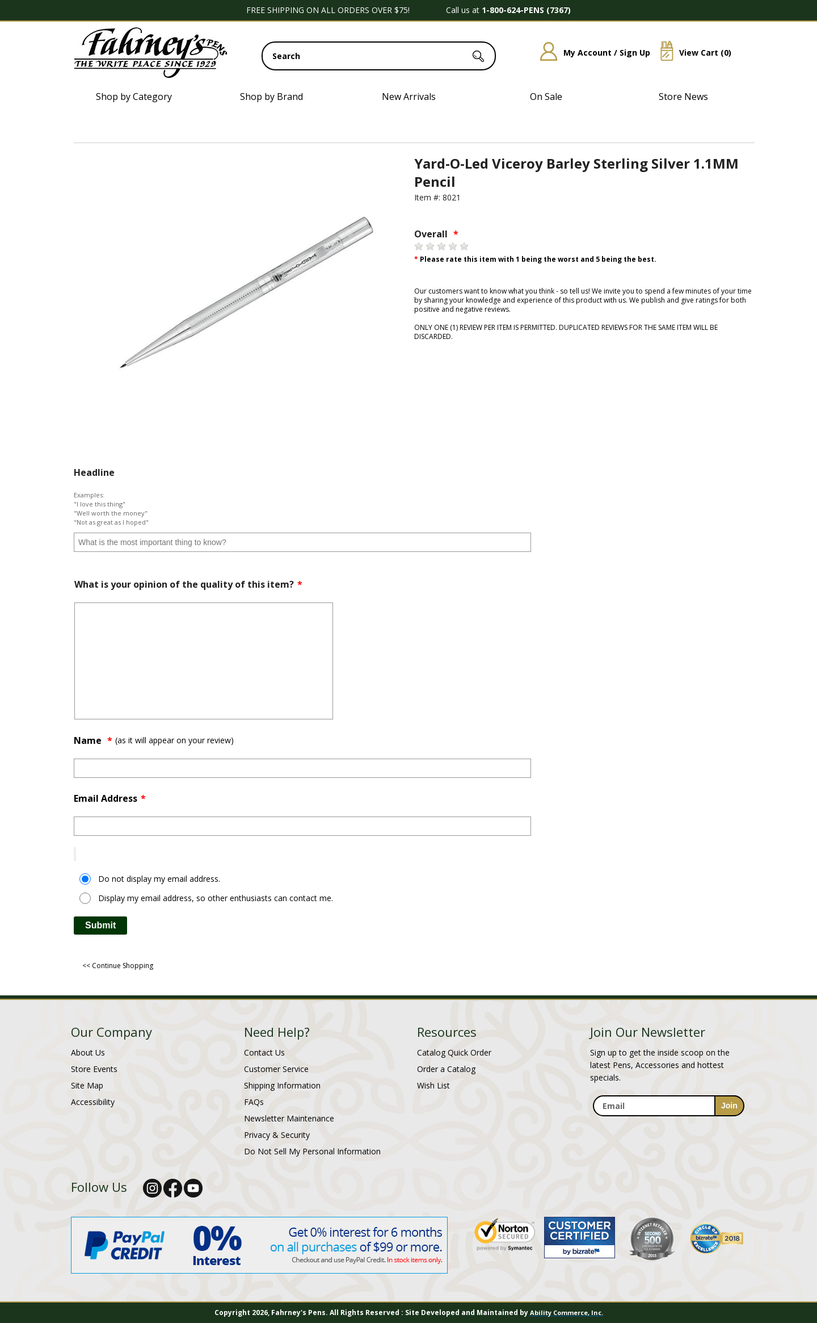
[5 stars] (464, 246)
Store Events (94, 1069)
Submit (100, 925)
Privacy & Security (277, 1134)
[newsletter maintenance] (668, 1123)
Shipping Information (282, 1085)
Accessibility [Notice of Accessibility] (93, 1101)
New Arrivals (409, 96)
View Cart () (691, 52)
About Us (88, 1052)
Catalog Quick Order (454, 1052)
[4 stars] (452, 246)
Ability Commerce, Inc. (566, 1312)
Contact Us (264, 1052)
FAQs (254, 1101)
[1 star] (418, 246)
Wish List (433, 1085)
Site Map (87, 1085)
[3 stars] (441, 246)
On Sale (546, 96)
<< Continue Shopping (117, 965)
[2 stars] (430, 246)
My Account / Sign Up (591, 52)
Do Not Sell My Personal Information (312, 1151)
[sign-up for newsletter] (729, 1105)
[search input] (379, 55)
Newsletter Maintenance (289, 1118)
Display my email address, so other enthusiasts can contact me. (215, 898)
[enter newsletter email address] (668, 1105)
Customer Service (276, 1069)
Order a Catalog (446, 1069)
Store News (683, 96)
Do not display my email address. (159, 878)
